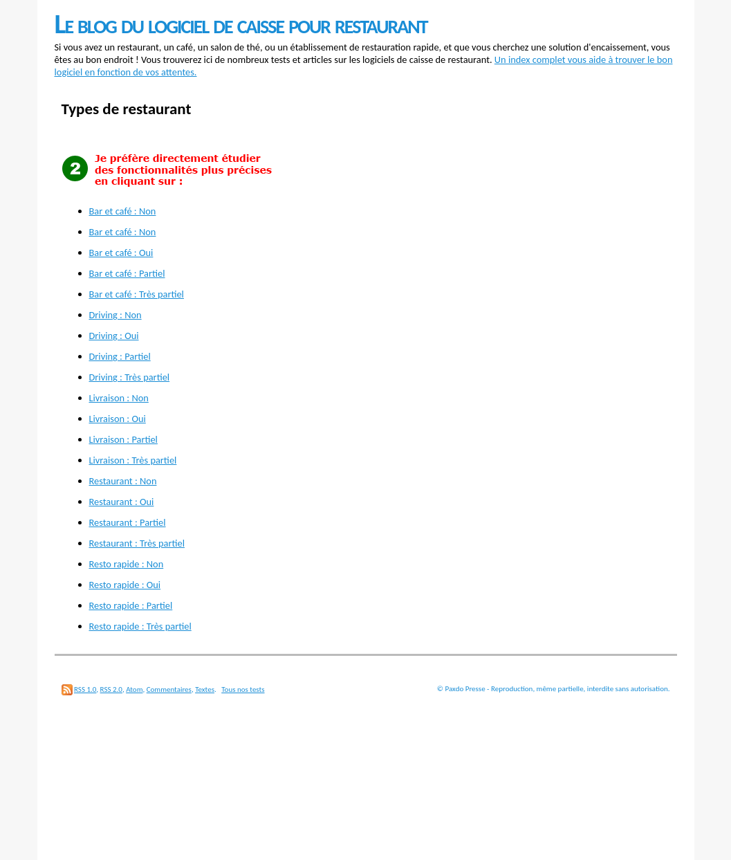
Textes (204, 689)
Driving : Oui (114, 335)
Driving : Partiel (120, 356)
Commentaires (169, 689)
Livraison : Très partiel (133, 460)
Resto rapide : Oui (125, 584)
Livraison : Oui (117, 418)
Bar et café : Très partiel (136, 294)
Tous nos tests (242, 689)
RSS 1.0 (85, 689)
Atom (134, 689)
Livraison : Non (119, 398)
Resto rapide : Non (126, 564)
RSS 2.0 (111, 689)
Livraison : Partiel (123, 439)
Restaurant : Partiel (127, 522)
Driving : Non (115, 315)
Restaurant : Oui (121, 501)
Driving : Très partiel (129, 377)
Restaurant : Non (123, 481)
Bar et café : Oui (121, 252)
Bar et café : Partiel (127, 273)
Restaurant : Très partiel (137, 543)
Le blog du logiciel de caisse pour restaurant (241, 24)
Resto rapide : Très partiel (140, 626)
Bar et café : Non (122, 211)
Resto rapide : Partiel (131, 605)
